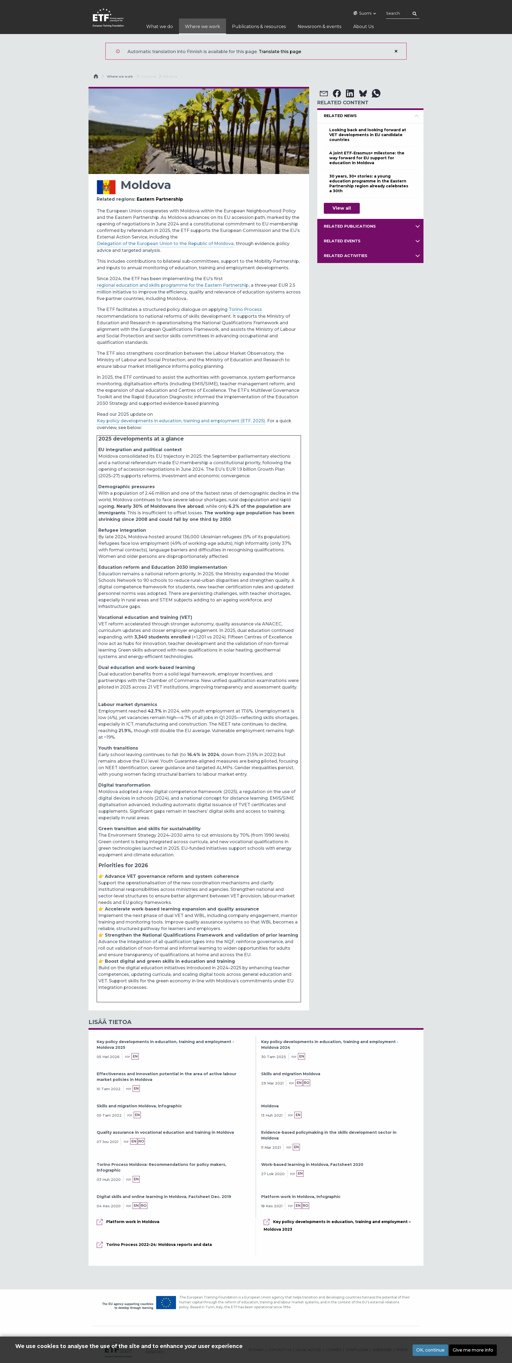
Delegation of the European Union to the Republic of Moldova (165, 243)
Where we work (120, 76)
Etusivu (96, 77)
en (135, 1056)
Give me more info (473, 1350)
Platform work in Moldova (132, 1222)
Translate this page (280, 51)
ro (309, 1083)
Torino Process (245, 309)
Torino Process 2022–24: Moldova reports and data (159, 1244)
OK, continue (430, 1350)
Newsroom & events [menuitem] (319, 26)
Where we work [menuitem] (202, 26)
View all (342, 208)
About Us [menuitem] (363, 26)
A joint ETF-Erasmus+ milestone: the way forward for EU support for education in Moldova (366, 158)
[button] (323, 93)
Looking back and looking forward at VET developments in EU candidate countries (367, 134)
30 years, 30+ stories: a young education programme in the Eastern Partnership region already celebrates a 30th (368, 183)
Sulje (396, 51)
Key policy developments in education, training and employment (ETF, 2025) (181, 420)
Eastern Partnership (160, 199)
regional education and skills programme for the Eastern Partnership (173, 285)
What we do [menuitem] (159, 26)
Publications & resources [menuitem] (259, 26)
